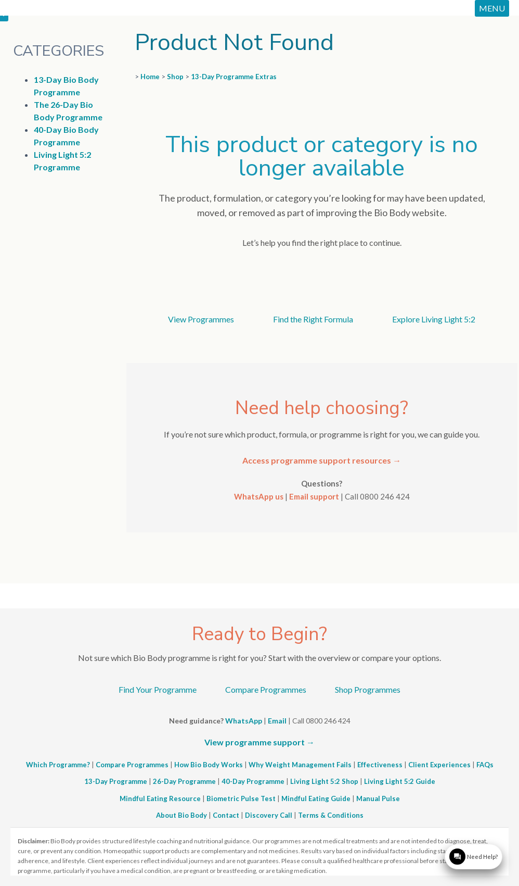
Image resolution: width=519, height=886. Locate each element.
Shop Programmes (367, 689)
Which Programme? (58, 764)
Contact (226, 815)
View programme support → (259, 742)
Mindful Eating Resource (160, 798)
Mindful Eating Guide (316, 798)
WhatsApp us (258, 496)
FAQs (485, 764)
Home (150, 76)
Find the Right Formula (313, 319)
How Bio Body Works (208, 764)
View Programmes (201, 319)
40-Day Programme (253, 781)
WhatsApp (243, 720)
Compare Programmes (265, 689)
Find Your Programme (158, 689)
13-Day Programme (115, 781)
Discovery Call (268, 815)
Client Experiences (439, 764)
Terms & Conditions (331, 815)
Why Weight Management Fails (300, 764)
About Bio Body (181, 815)
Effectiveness (380, 764)
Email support (314, 496)
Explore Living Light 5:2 (433, 319)
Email (277, 720)
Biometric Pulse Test (241, 798)
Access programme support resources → (321, 460)
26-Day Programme (184, 781)
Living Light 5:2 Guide (399, 781)
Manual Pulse (378, 798)
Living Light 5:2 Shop (324, 781)
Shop (175, 76)
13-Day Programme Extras (234, 76)
